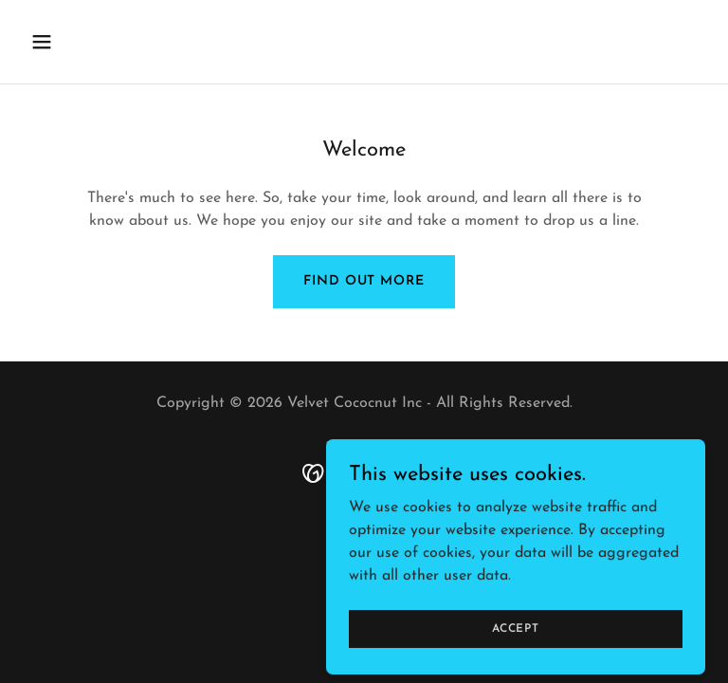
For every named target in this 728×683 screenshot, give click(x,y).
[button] (74, 42)
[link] (364, 472)
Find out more (363, 281)
